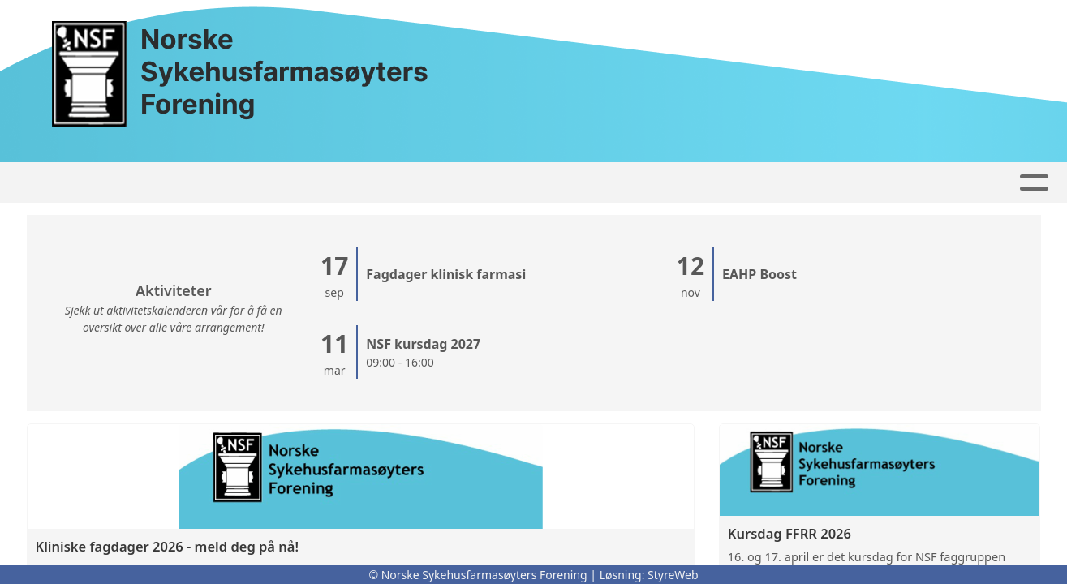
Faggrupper (431, 183)
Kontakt (544, 183)
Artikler (214, 183)
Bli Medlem (760, 183)
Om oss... (647, 183)
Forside (134, 183)
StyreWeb (673, 574)
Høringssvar (313, 183)
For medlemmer (895, 183)
